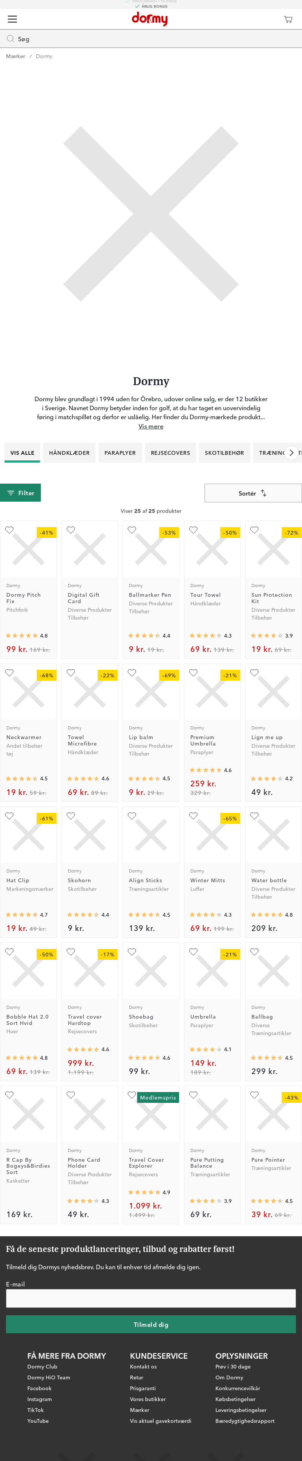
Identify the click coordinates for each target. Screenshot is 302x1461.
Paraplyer (120, 452)
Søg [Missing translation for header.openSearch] (17, 38)
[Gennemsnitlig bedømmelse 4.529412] (267, 1058)
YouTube (38, 1420)
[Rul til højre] (291, 452)
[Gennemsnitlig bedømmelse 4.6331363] (83, 1049)
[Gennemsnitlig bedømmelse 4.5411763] (144, 914)
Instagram (39, 1399)
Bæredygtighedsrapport (245, 1420)
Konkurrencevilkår (237, 1388)
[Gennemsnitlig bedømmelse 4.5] (144, 778)
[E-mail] (151, 1298)
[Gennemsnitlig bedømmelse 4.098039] (206, 1049)
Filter (20, 492)
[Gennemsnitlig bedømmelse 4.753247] (22, 635)
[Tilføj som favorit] (9, 530)
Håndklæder (69, 452)
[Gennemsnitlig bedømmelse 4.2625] (83, 1201)
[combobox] (253, 493)
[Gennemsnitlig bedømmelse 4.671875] (22, 914)
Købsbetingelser (235, 1399)
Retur (136, 1377)
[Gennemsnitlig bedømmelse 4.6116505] (206, 770)
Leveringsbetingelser (240, 1409)
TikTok (35, 1409)
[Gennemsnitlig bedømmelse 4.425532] (83, 914)
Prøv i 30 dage (233, 1366)
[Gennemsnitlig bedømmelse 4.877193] (144, 1192)
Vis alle (22, 452)
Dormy (44, 56)
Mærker (15, 56)
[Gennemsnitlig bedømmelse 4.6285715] (144, 1058)
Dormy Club (42, 1366)
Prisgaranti (143, 1388)
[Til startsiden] (149, 19)
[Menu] (12, 19)
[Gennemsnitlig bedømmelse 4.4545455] (267, 1201)
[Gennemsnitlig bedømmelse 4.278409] (206, 914)
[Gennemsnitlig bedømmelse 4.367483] (144, 635)
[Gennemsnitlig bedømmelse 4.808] (267, 914)
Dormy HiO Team (48, 1377)
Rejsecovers (170, 452)
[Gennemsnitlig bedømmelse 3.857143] (206, 1201)
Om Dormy (229, 1377)
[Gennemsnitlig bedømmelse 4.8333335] (22, 1058)
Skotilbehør (224, 452)
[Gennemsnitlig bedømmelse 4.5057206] (22, 778)
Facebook (39, 1388)
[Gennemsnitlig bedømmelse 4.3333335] (206, 635)
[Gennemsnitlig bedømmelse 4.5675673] (83, 778)
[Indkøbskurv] (288, 19)
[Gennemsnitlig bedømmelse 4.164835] (267, 778)
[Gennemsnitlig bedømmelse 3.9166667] (267, 635)
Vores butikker (148, 1399)
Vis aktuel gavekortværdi (160, 1420)
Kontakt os (143, 1366)
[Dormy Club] (266, 19)
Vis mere (151, 426)
